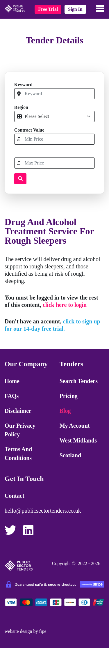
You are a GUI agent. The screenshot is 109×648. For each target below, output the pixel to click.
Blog (65, 411)
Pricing (69, 396)
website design (18, 631)
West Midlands (78, 440)
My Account (75, 425)
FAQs (12, 396)
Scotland (70, 455)
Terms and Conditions (18, 453)
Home (12, 381)
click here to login (65, 305)
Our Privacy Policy (20, 430)
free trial (48, 9)
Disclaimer (18, 411)
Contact (14, 496)
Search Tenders (79, 381)
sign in (75, 9)
